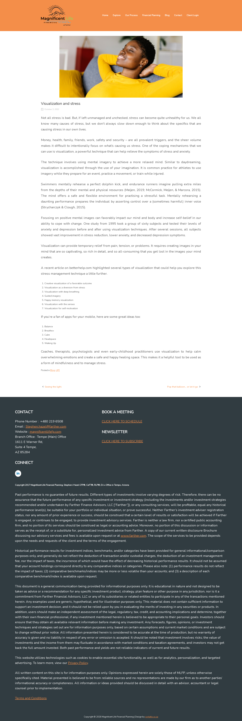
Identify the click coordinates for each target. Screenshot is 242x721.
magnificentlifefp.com (45, 431)
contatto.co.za (151, 716)
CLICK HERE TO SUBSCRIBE (122, 441)
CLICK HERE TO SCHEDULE (122, 421)
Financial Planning (151, 15)
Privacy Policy (78, 663)
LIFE (58, 370)
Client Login (193, 15)
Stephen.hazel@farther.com (46, 426)
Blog (167, 15)
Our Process (131, 15)
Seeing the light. (53, 386)
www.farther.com (133, 535)
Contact (178, 15)
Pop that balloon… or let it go (182, 386)
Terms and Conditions (31, 698)
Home (105, 15)
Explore (117, 15)
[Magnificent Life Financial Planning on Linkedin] (18, 473)
